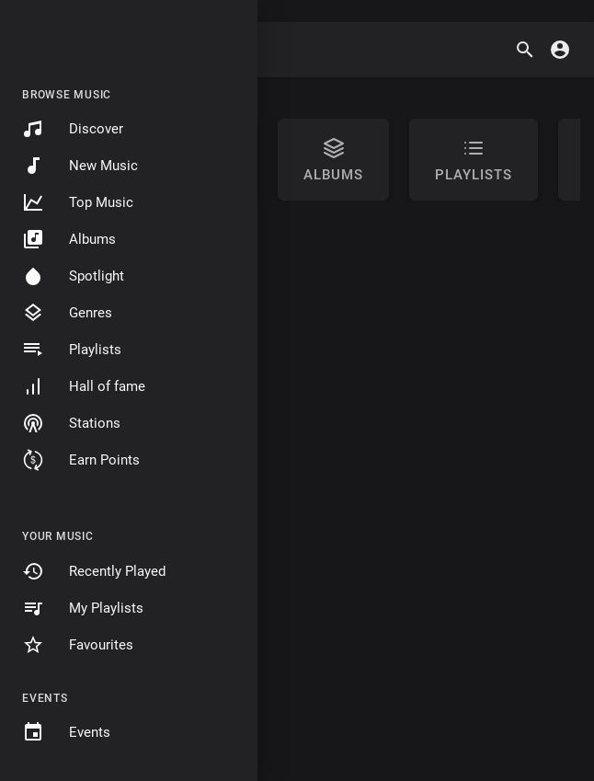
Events (66, 732)
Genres (67, 313)
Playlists (71, 350)
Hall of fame (83, 386)
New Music (80, 166)
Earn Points (81, 460)
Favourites (77, 645)
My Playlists (82, 608)
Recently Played (94, 571)
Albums (69, 239)
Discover (72, 129)
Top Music (77, 202)
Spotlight (73, 276)
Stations (71, 423)
